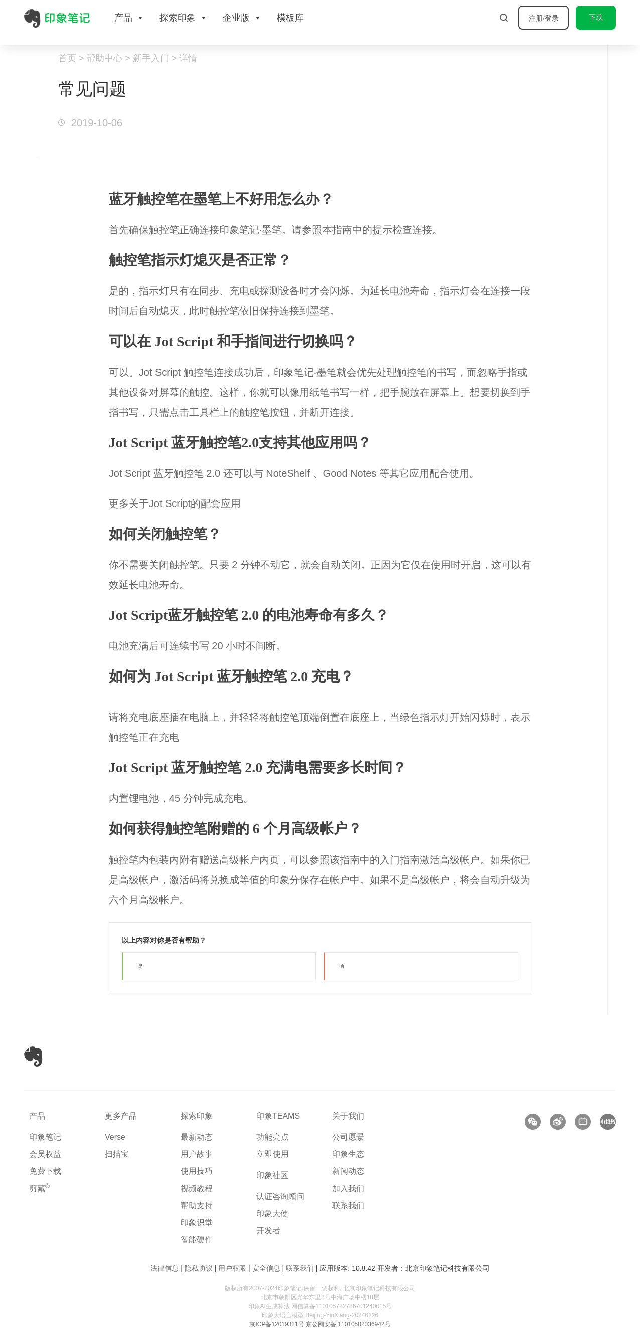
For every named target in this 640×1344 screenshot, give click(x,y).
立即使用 (272, 1154)
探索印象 (197, 1116)
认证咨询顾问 (280, 1196)
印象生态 (348, 1154)
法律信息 (164, 1268)
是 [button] (140, 966)
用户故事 (197, 1154)
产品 (37, 1116)
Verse (115, 1137)
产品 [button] (129, 18)
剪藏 (39, 1188)
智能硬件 (197, 1239)
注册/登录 (544, 18)
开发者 (268, 1230)
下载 (596, 17)
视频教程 (197, 1188)
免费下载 (45, 1171)
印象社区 (272, 1175)
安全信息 (266, 1268)
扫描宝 (117, 1154)
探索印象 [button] (183, 18)
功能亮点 (272, 1137)
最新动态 (197, 1137)
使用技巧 (197, 1171)
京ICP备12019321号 (276, 1324)
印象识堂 (197, 1222)
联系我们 (348, 1205)
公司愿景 (348, 1137)
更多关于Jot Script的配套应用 (175, 503)
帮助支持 (197, 1205)
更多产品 (121, 1116)
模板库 (290, 18)
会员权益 (45, 1154)
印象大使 (272, 1213)
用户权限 (232, 1268)
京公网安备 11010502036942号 (348, 1324)
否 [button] (342, 966)
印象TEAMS (278, 1116)
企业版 (242, 18)
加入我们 (348, 1188)
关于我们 (348, 1116)
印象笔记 (45, 1137)
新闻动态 (348, 1171)
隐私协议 (199, 1268)
